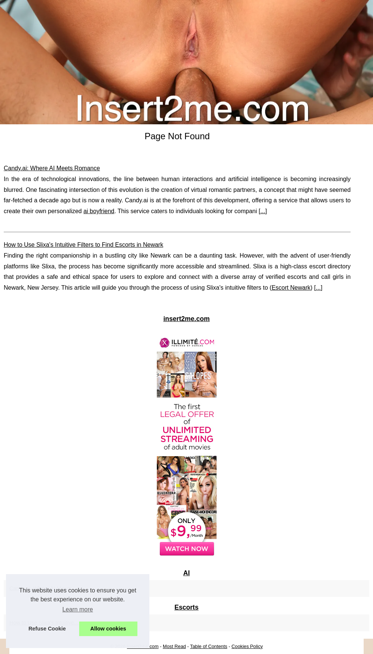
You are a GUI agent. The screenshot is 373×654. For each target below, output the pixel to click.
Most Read (174, 646)
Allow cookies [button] (108, 629)
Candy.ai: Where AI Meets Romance (52, 168)
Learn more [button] (77, 609)
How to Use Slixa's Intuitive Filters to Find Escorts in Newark (83, 245)
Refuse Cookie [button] (47, 629)
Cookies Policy (247, 646)
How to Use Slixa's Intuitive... (43, 623)
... (262, 211)
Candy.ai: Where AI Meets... (42, 588)
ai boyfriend (98, 211)
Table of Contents (208, 646)
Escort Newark (290, 287)
